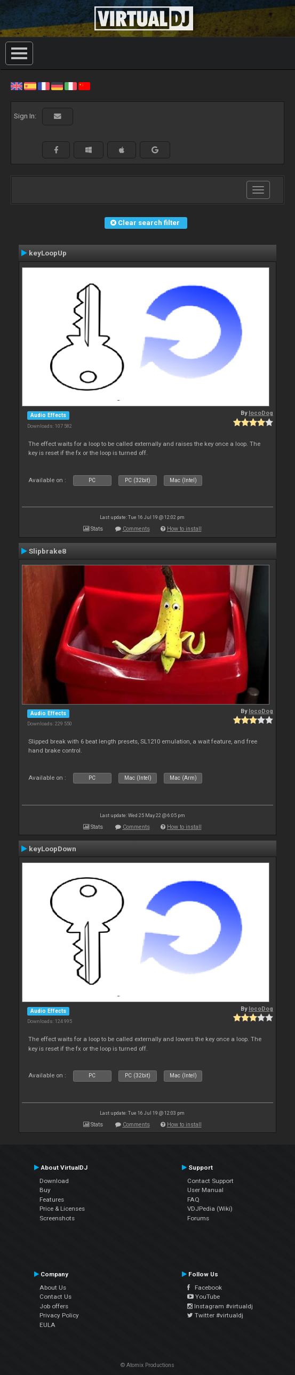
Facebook (204, 1287)
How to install (184, 528)
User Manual (205, 1190)
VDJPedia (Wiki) (210, 1208)
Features (51, 1199)
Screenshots (57, 1218)
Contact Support (210, 1181)
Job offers (53, 1306)
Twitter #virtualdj (215, 1315)
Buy (45, 1190)
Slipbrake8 (47, 551)
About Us (52, 1287)
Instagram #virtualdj (220, 1306)
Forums (198, 1218)
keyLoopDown (52, 848)
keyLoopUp (48, 253)
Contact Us (55, 1296)
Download (54, 1181)
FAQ (193, 1199)
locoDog (261, 413)
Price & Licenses (62, 1208)
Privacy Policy (59, 1315)
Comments (136, 528)
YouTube (203, 1296)
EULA (47, 1325)
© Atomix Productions (147, 1365)
